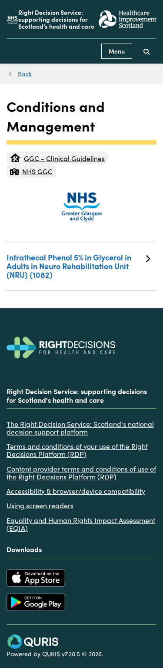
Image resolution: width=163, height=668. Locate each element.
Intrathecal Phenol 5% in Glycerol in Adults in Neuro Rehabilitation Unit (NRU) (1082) (78, 266)
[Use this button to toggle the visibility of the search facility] (146, 51)
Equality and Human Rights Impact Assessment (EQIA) (81, 524)
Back (25, 73)
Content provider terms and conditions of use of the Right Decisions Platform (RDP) (81, 473)
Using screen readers (40, 505)
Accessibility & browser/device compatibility (76, 491)
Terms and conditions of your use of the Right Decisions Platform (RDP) (77, 450)
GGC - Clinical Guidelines (57, 158)
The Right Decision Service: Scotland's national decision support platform (80, 428)
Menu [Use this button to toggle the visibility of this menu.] (117, 51)
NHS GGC (31, 171)
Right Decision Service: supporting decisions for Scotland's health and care (56, 19)
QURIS (51, 653)
